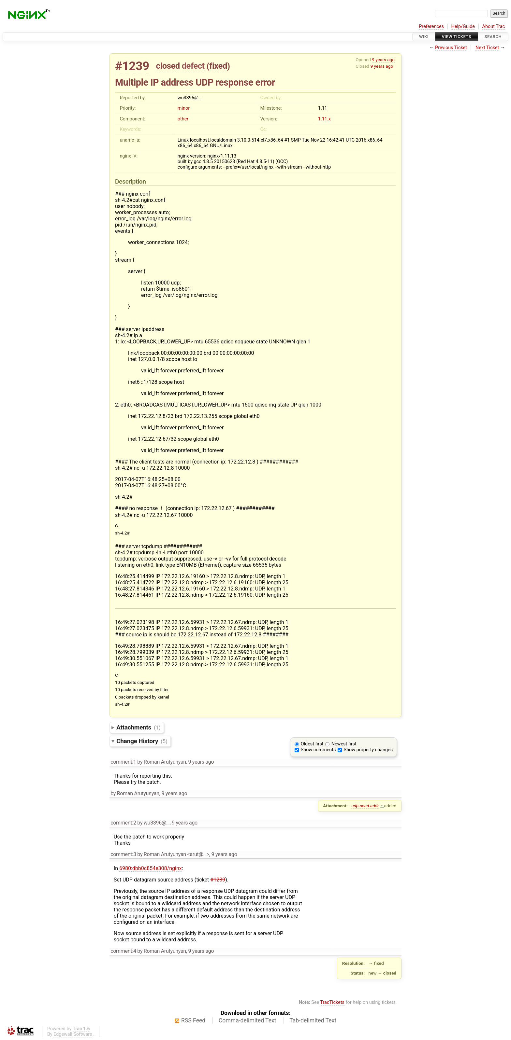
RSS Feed (193, 1020)
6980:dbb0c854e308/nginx (150, 868)
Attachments (138, 727)
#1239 (132, 66)
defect (193, 66)
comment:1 (123, 762)
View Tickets (456, 36)
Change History (141, 741)
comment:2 (123, 823)
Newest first (344, 744)
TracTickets (332, 1002)
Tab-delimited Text (312, 1020)
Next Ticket (487, 47)
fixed (218, 66)
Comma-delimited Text (247, 1020)
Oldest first (312, 744)
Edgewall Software (72, 1034)
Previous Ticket (451, 47)
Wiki (424, 36)
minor (184, 108)
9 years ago (383, 59)
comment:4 (123, 951)
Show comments (318, 750)
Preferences (431, 26)
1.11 (322, 108)
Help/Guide (463, 26)
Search (493, 36)
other (183, 119)
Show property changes (368, 750)
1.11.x (324, 119)
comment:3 (123, 854)
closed (168, 66)
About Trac (493, 26)
